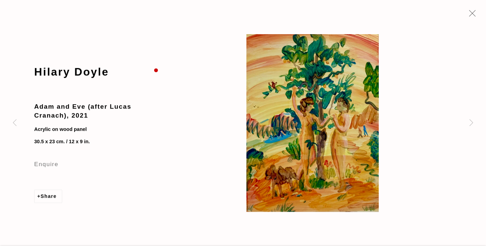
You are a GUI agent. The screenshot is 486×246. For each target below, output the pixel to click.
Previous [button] (14, 123)
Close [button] (470, 15)
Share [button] (49, 197)
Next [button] (471, 123)
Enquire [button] (46, 164)
